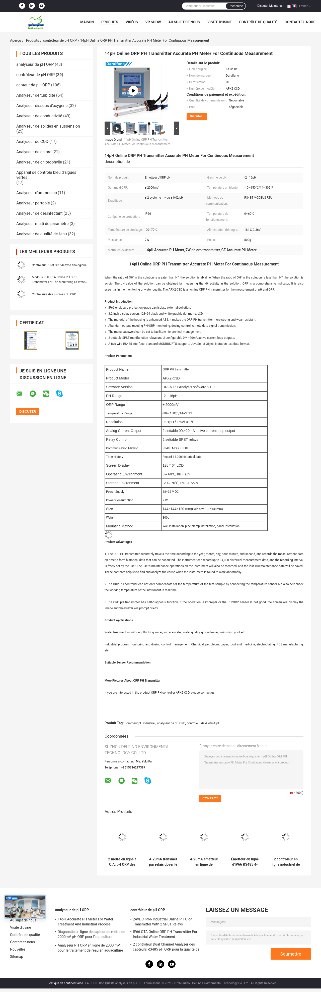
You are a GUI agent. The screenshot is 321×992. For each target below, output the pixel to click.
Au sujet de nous (184, 22)
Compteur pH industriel (139, 723)
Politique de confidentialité (65, 983)
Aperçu (15, 40)
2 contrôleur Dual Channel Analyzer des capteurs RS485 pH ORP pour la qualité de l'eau (166, 947)
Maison (87, 22)
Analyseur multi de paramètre (42, 223)
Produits (109, 22)
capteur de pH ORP (33, 85)
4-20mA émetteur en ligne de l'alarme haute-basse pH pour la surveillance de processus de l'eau (204, 862)
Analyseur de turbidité (35, 95)
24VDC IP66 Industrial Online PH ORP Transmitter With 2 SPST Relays (162, 921)
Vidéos (132, 22)
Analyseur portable (33, 203)
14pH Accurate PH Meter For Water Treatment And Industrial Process (85, 921)
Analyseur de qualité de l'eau (41, 234)
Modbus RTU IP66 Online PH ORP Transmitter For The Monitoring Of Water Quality (59, 282)
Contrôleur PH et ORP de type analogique (59, 265)
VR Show (153, 22)
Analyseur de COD (32, 141)
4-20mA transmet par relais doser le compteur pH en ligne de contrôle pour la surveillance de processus (163, 862)
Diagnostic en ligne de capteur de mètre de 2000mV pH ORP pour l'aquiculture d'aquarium (91, 935)
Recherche (235, 6)
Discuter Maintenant (270, 6)
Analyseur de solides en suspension (48, 126)
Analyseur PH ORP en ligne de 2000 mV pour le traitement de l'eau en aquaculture (90, 947)
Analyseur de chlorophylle (39, 162)
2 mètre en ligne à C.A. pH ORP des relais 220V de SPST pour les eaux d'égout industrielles (122, 862)
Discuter (196, 116)
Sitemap (16, 957)
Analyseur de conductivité (39, 116)
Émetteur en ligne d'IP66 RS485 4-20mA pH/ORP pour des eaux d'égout (245, 862)
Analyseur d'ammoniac (36, 192)
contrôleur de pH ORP (60, 40)
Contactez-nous (300, 22)
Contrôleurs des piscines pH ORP (54, 294)
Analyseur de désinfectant (39, 213)
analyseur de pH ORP (35, 64)
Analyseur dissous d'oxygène (42, 105)
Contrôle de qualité (258, 22)
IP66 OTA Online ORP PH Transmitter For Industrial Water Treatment (165, 934)
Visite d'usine (219, 22)
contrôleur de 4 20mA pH (203, 723)
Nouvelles (18, 949)
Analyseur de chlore (33, 151)
